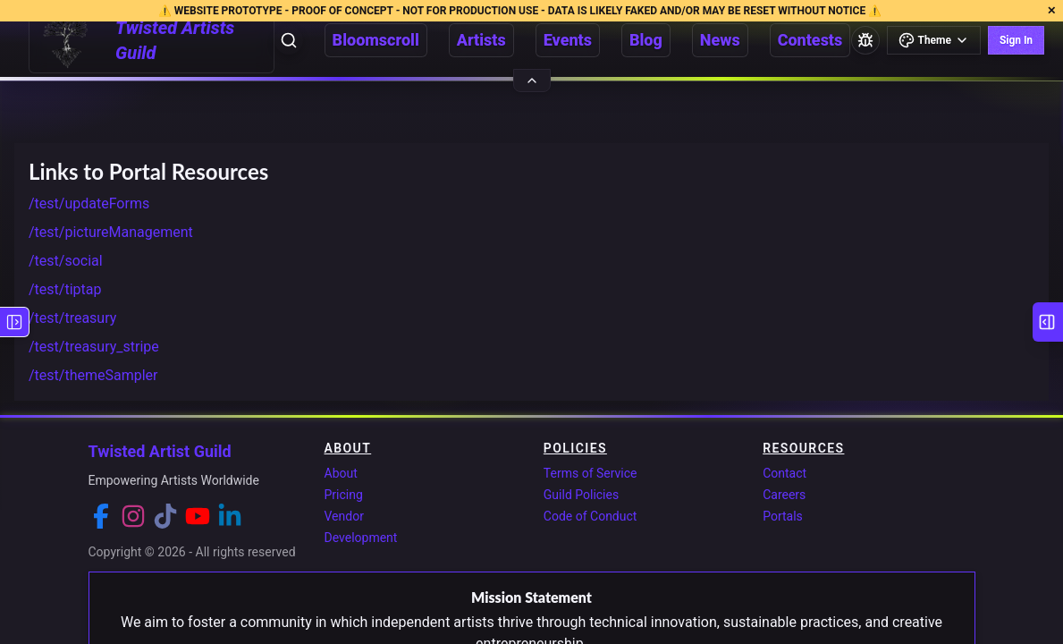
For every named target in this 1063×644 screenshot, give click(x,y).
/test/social (66, 260)
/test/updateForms (89, 203)
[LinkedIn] (229, 516)
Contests (810, 39)
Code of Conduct (590, 516)
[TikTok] (165, 516)
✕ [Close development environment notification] (1051, 10)
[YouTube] (197, 516)
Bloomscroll (376, 39)
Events (568, 39)
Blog (645, 39)
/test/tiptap (65, 289)
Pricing (344, 494)
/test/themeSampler (93, 375)
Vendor (344, 516)
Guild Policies (581, 494)
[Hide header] (532, 80)
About (341, 473)
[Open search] (288, 40)
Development (361, 537)
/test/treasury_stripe (94, 346)
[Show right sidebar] (1048, 322)
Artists (481, 39)
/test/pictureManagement (111, 232)
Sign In (1016, 40)
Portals (783, 516)
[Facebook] (101, 516)
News (720, 39)
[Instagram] (133, 516)
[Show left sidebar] (15, 322)
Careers (784, 494)
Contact (784, 473)
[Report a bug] (865, 40)
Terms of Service (590, 473)
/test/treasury (72, 317)
